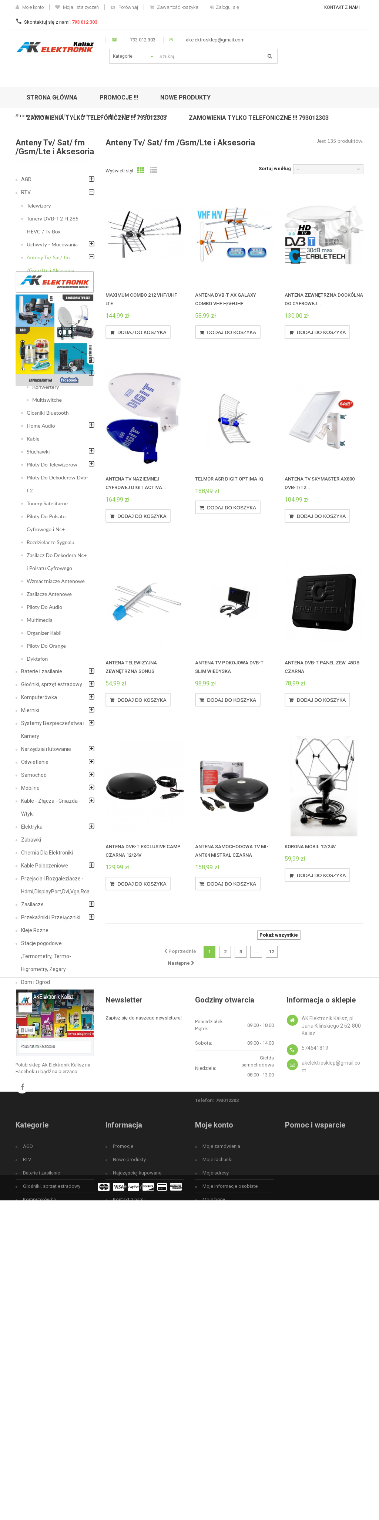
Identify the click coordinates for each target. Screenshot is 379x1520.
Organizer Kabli (44, 633)
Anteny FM (45, 296)
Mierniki (30, 710)
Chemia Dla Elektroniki (47, 853)
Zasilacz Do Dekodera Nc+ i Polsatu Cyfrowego (57, 561)
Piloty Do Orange (46, 646)
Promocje (123, 1369)
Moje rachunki (217, 1382)
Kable (33, 438)
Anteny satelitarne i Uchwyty (54, 341)
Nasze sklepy (127, 1409)
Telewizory (39, 205)
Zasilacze (32, 904)
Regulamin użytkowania (138, 1436)
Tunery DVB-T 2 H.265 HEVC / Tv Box (52, 225)
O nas (119, 1449)
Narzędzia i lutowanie (46, 749)
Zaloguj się (224, 7)
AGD (26, 179)
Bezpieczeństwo (40, 995)
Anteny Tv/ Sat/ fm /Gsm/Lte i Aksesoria (50, 263)
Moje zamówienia (221, 1369)
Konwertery (45, 387)
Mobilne (30, 788)
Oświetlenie (34, 762)
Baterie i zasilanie (41, 671)
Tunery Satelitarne (47, 503)
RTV (26, 192)
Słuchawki (38, 451)
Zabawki (31, 840)
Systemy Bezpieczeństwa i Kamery (52, 729)
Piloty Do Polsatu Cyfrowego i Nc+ (46, 522)
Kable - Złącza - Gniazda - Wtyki (51, 807)
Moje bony (213, 1422)
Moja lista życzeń (77, 7)
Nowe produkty (129, 1382)
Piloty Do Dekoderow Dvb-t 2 (57, 483)
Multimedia (40, 620)
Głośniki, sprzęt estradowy (51, 684)
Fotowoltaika (36, 1021)
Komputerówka (39, 697)
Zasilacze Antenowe (49, 594)
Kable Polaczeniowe (44, 866)
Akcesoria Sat (47, 361)
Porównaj (124, 7)
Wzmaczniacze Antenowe (56, 581)
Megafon (32, 1008)
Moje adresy (215, 1396)
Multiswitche (47, 400)
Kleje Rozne (34, 930)
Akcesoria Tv (46, 374)
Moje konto (30, 7)
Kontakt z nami (342, 7)
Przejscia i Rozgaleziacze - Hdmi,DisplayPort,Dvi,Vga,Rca (55, 885)
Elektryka (32, 827)
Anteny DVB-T (48, 283)
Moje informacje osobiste (230, 1409)
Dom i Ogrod (35, 982)
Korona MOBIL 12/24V (310, 846)
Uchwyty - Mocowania (52, 244)
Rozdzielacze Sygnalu (50, 542)
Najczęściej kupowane (137, 1396)
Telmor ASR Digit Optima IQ (229, 479)
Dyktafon (37, 658)
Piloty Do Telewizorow (52, 464)
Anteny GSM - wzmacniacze (48, 315)
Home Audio (41, 425)
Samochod (34, 775)
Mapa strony (126, 1462)
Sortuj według (275, 168)
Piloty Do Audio (44, 607)
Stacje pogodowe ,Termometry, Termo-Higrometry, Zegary (46, 956)
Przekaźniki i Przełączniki (50, 917)
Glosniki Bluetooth (48, 413)
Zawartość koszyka (174, 7)
